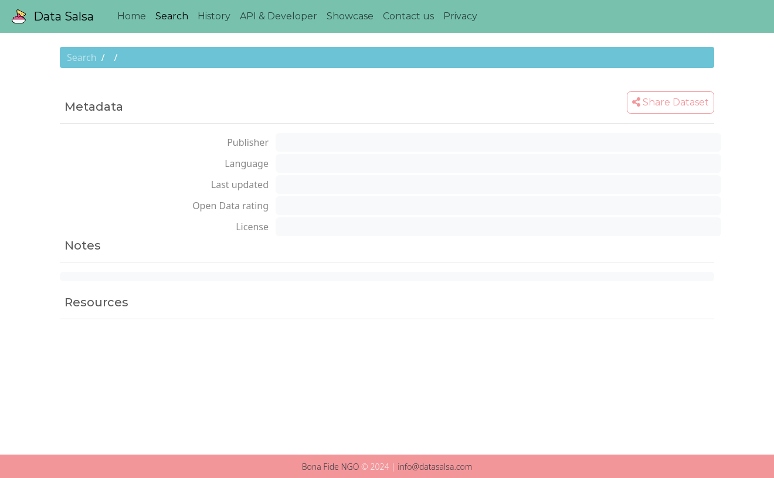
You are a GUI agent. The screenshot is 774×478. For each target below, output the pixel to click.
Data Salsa (53, 16)
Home (131, 16)
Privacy (460, 16)
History (214, 16)
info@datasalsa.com (435, 466)
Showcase (350, 16)
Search (171, 16)
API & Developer (278, 16)
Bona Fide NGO (330, 466)
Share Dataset (670, 102)
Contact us (408, 16)
